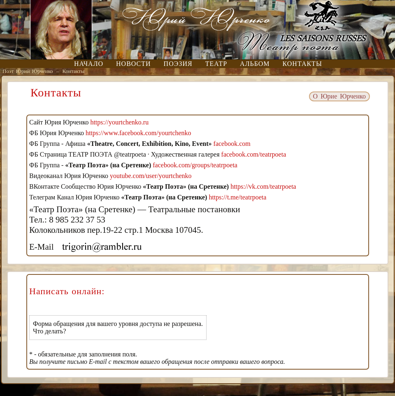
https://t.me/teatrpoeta (237, 197)
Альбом (255, 63)
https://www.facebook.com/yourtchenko (138, 132)
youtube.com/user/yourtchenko (151, 175)
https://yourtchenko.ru (119, 122)
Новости (133, 63)
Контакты (302, 63)
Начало (88, 63)
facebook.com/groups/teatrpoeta (195, 165)
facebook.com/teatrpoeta (253, 154)
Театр (216, 63)
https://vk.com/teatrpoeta (263, 186)
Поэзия (178, 63)
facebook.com (232, 143)
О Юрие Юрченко (339, 96)
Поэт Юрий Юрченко (27, 71)
